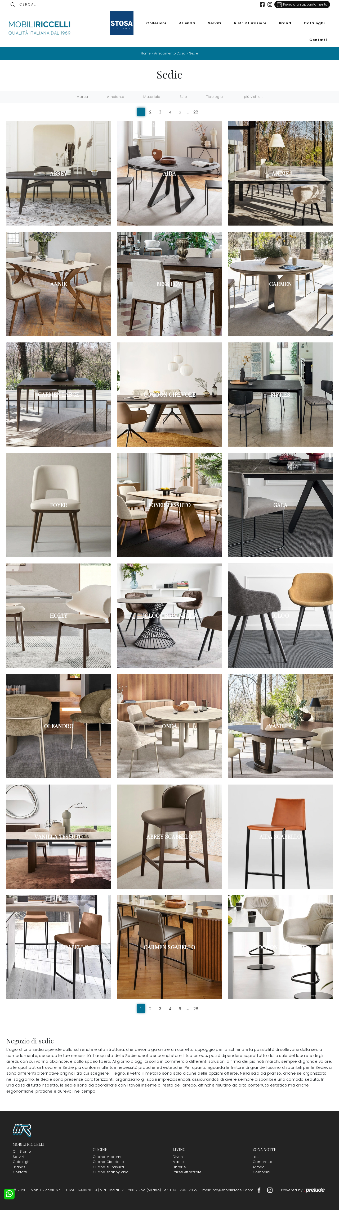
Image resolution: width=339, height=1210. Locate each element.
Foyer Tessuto (169, 505)
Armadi (259, 1166)
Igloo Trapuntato (169, 615)
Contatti (316, 39)
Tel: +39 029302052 (180, 1189)
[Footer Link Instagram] (270, 1189)
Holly (59, 615)
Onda (169, 726)
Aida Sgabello (280, 837)
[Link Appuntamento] (300, 4)
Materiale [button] (151, 96)
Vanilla (280, 726)
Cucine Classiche (108, 1161)
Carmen (280, 284)
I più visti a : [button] (252, 96)
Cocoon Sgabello (280, 947)
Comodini (261, 1172)
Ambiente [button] (115, 96)
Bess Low (169, 284)
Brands (19, 1166)
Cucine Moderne (108, 1156)
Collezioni (155, 23)
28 (196, 111)
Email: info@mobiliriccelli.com (227, 1189)
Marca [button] (82, 96)
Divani (178, 1156)
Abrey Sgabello (169, 837)
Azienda (185, 23)
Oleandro (58, 726)
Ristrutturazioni (248, 23)
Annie (58, 284)
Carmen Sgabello (169, 947)
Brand (283, 23)
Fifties (280, 394)
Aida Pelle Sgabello (59, 947)
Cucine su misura (108, 1166)
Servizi (213, 23)
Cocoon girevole (169, 394)
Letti (256, 1156)
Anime (280, 173)
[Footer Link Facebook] (259, 1189)
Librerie (179, 1166)
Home (145, 53)
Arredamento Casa (170, 53)
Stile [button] (183, 96)
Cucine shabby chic (110, 1172)
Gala (280, 505)
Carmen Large (58, 394)
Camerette (262, 1161)
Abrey (58, 173)
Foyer (58, 505)
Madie (178, 1161)
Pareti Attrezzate (187, 1172)
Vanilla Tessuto (58, 837)
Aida (169, 173)
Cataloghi (312, 23)
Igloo (280, 615)
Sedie (194, 53)
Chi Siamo (22, 1151)
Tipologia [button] (214, 96)
